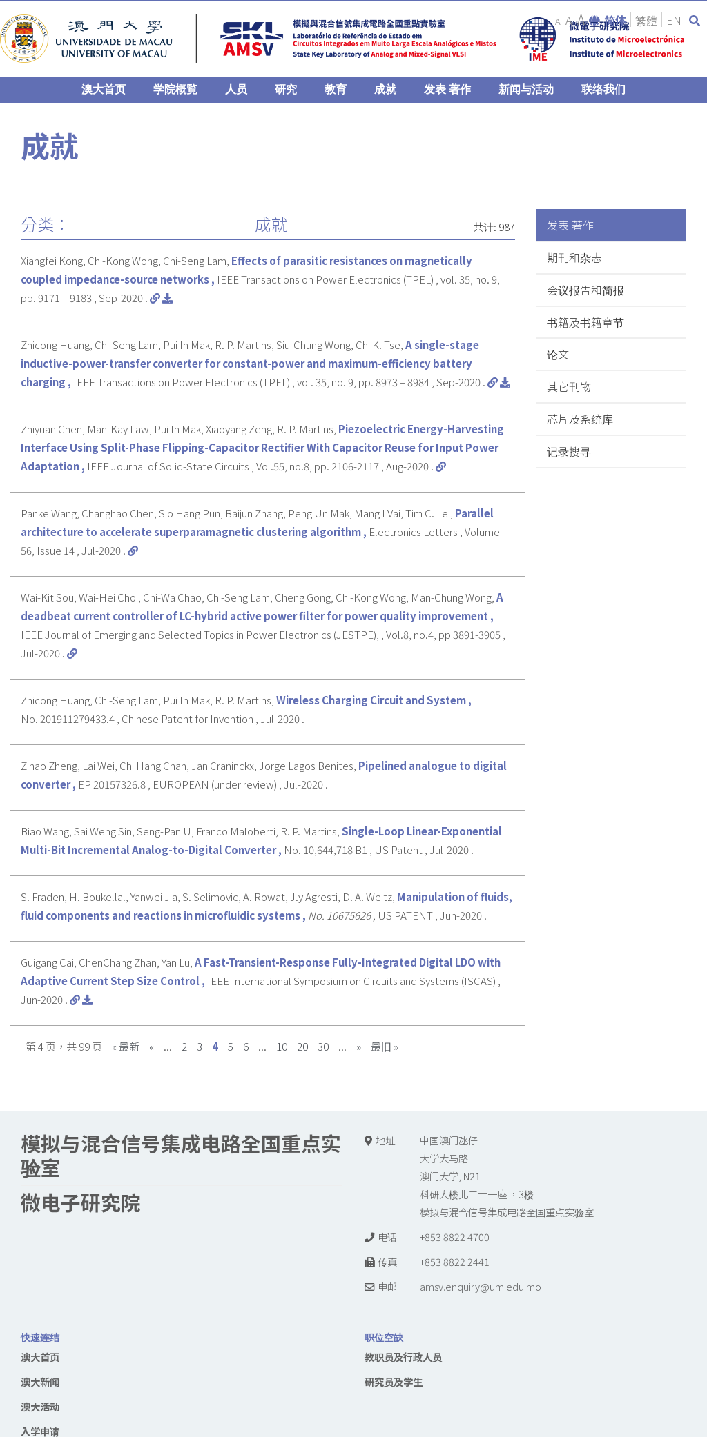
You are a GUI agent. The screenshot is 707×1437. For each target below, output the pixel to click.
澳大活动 (40, 1406)
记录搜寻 (569, 451)
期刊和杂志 (574, 257)
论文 (558, 354)
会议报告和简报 (585, 289)
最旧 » (384, 1046)
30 (323, 1046)
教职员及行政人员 (403, 1356)
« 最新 (125, 1046)
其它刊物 (569, 386)
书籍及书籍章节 (585, 322)
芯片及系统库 (580, 418)
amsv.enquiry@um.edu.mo (480, 1286)
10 (281, 1046)
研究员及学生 (394, 1381)
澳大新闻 (40, 1381)
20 (302, 1046)
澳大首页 (40, 1356)
